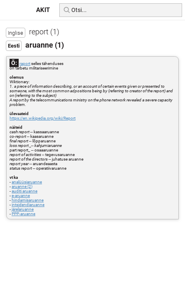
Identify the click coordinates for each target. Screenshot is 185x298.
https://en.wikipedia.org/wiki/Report (42, 118)
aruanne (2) (22, 186)
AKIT (43, 10)
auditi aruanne (24, 191)
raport (24, 63)
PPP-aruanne (23, 213)
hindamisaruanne (28, 200)
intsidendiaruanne (28, 204)
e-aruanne (21, 195)
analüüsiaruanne (27, 182)
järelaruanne (23, 209)
